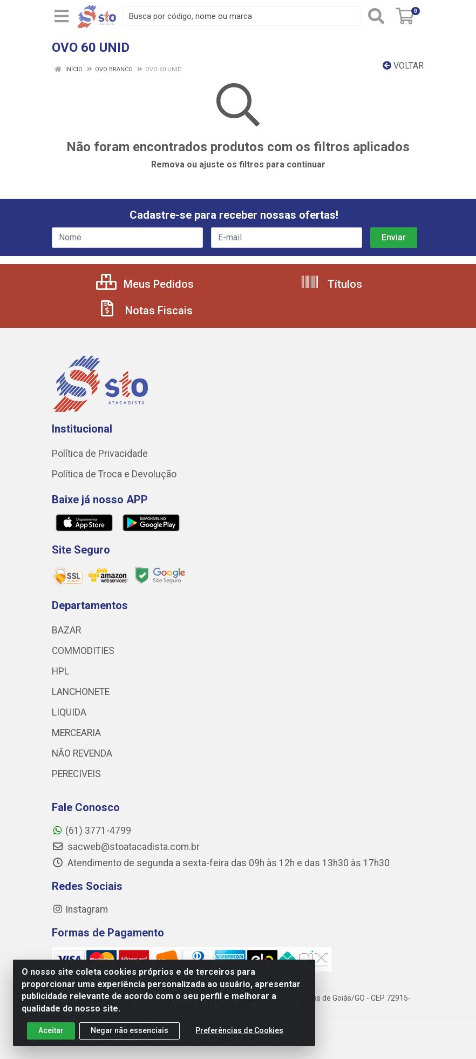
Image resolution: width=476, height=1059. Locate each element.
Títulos (331, 284)
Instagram (80, 909)
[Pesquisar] (376, 16)
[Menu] (61, 16)
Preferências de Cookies (239, 1033)
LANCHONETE (81, 691)
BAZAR (66, 630)
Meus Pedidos (145, 284)
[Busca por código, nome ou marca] (241, 16)
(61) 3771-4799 (91, 830)
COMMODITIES (83, 650)
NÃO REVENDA (82, 753)
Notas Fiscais (145, 310)
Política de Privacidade (100, 453)
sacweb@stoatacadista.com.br (126, 846)
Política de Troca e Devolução (114, 474)
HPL (60, 671)
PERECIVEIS (76, 773)
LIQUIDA (69, 712)
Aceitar (51, 1033)
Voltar (403, 65)
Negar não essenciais (129, 1033)
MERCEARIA (76, 732)
